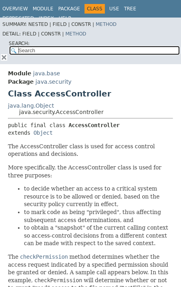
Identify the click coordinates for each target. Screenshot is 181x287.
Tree (130, 9)
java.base (46, 73)
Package (69, 9)
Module (43, 9)
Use (114, 9)
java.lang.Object (31, 105)
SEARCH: (19, 43)
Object (43, 133)
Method (106, 24)
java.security (53, 82)
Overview (15, 9)
